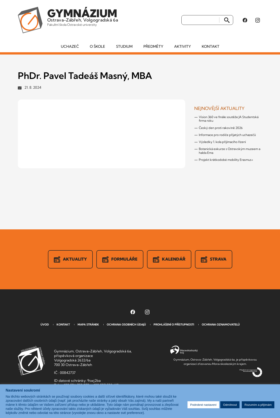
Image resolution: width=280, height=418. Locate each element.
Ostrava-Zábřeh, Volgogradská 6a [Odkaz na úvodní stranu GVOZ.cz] (82, 17)
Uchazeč (70, 46)
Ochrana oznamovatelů (221, 324)
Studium (124, 46)
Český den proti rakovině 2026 (221, 128)
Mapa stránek (88, 324)
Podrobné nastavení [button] (203, 404)
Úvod (44, 324)
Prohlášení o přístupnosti (174, 324)
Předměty (153, 46)
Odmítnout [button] (230, 404)
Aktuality (70, 259)
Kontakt (210, 46)
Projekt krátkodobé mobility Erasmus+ (226, 160)
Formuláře (120, 259)
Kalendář (169, 259)
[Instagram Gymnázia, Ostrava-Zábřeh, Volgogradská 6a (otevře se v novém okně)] (257, 20)
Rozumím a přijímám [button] (258, 404)
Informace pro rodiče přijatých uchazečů (227, 135)
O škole (97, 46)
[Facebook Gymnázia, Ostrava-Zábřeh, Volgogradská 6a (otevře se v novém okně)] (244, 20)
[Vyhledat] (200, 20)
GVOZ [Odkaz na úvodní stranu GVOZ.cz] (31, 360)
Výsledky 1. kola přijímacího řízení (222, 142)
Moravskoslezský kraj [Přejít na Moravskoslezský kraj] (184, 350)
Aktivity (182, 46)
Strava (213, 259)
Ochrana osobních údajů (126, 324)
